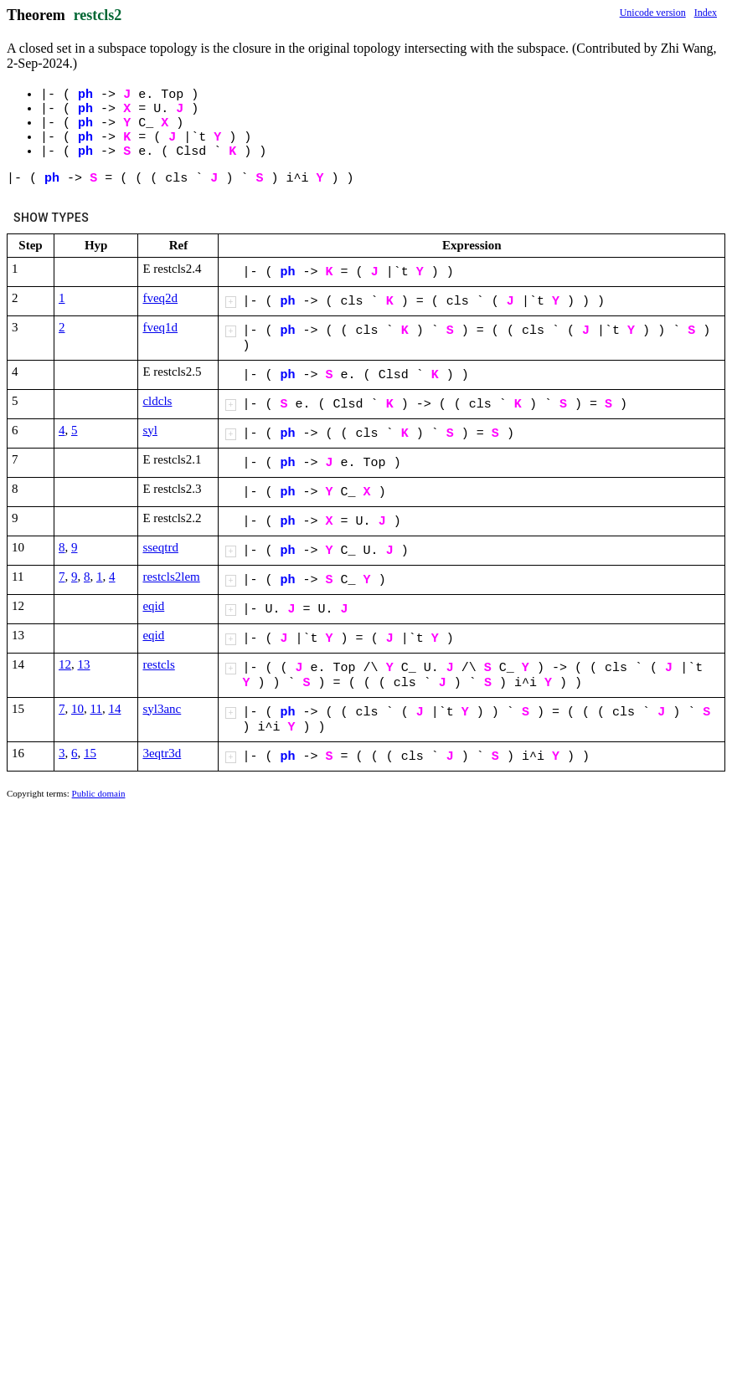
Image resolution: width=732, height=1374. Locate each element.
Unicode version (653, 12)
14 (114, 708)
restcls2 (98, 15)
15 (90, 753)
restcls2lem (170, 576)
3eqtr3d (161, 753)
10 (77, 708)
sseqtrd (160, 547)
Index (705, 12)
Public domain (99, 793)
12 (65, 664)
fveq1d (160, 327)
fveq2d (160, 298)
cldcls (157, 401)
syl (149, 430)
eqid (153, 606)
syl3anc (161, 708)
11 (96, 708)
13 (84, 664)
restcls (158, 664)
